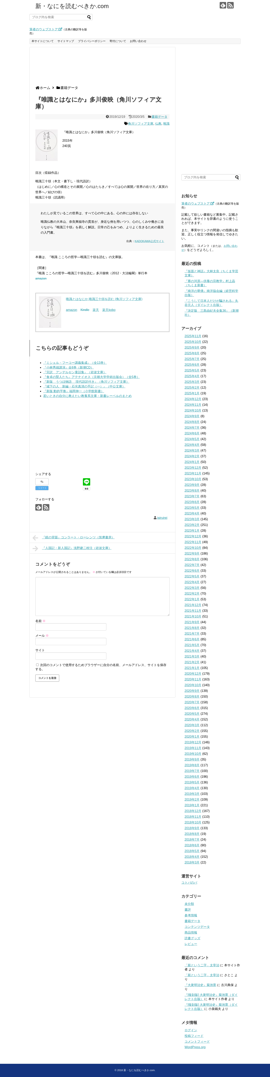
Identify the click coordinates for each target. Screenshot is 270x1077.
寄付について (118, 41)
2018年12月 (193, 811)
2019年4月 (192, 788)
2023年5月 (192, 507)
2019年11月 (193, 748)
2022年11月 (193, 542)
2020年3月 (192, 725)
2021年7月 (192, 633)
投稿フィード (194, 1036)
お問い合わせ (138, 41)
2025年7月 (192, 359)
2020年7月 (192, 702)
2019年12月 (193, 742)
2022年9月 (192, 553)
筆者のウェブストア (45, 29)
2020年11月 (193, 679)
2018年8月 (192, 834)
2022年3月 (192, 587)
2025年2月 (192, 387)
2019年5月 (192, 782)
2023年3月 (192, 519)
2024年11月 (193, 404)
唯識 (166, 123)
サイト (40, 650)
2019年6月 (192, 776)
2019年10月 (193, 753)
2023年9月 (192, 485)
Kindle (85, 310)
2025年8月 (192, 353)
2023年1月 (192, 530)
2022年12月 (193, 536)
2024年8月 (192, 422)
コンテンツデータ (197, 926)
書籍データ (159, 116)
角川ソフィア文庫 (140, 123)
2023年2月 (192, 525)
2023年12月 (193, 467)
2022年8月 (192, 559)
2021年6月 (192, 639)
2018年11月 (193, 816)
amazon (41, 278)
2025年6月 (192, 364)
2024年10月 (193, 410)
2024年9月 (192, 416)
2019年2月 (192, 799)
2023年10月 (193, 479)
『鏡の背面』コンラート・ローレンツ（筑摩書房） (74, 538)
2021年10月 (193, 616)
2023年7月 (192, 496)
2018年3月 (192, 862)
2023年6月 (192, 502)
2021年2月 (192, 662)
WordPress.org (195, 1047)
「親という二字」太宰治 (202, 965)
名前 (40, 621)
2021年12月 (193, 605)
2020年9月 (192, 690)
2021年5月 (192, 645)
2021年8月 (192, 628)
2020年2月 (192, 731)
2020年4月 (192, 719)
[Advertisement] (101, 68)
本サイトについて (43, 41)
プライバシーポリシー (92, 41)
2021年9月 (192, 622)
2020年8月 (192, 696)
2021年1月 (192, 668)
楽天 (96, 310)
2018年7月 (192, 839)
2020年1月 (192, 736)
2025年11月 (193, 336)
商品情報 (191, 932)
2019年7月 (192, 771)
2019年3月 (192, 793)
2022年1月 (192, 599)
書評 (188, 909)
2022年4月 (192, 582)
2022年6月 (192, 570)
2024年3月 (192, 450)
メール (42, 635)
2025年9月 (192, 347)
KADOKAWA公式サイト (149, 241)
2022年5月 (192, 576)
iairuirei (162, 517)
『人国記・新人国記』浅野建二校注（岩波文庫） (72, 548)
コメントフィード (197, 1041)
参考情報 (191, 915)
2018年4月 (192, 856)
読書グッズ (192, 938)
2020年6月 (192, 708)
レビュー (191, 944)
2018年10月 (193, 822)
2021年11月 (193, 610)
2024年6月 (192, 433)
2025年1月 (192, 393)
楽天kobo (108, 310)
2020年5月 (192, 713)
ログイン (191, 1030)
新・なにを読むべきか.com (72, 6)
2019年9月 (192, 759)
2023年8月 (192, 490)
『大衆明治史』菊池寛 (200, 985)
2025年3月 (192, 382)
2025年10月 (193, 341)
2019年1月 (192, 805)
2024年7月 (192, 427)
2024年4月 (192, 444)
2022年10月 (193, 547)
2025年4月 (192, 376)
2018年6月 (192, 845)
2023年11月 (193, 473)
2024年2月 (192, 456)
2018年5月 (192, 851)
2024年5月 (192, 439)
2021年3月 (192, 656)
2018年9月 (192, 828)
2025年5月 (192, 370)
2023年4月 (192, 513)
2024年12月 (193, 399)
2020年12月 (193, 673)
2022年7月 (192, 565)
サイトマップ (65, 41)
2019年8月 (192, 765)
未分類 (189, 904)
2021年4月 (192, 650)
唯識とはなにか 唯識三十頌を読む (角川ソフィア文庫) (104, 299)
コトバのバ (189, 882)
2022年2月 (192, 593)
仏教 (158, 123)
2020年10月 (193, 685)
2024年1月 (192, 462)
